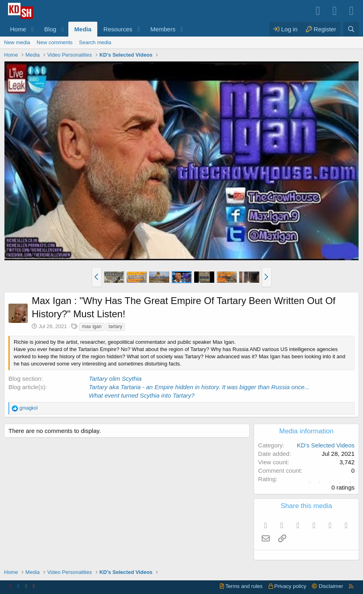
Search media (95, 42)
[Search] (351, 29)
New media (17, 42)
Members (163, 29)
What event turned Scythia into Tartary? (142, 395)
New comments (55, 42)
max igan (92, 326)
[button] (32, 29)
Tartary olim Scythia (115, 378)
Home (18, 29)
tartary (115, 326)
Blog (50, 29)
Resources (117, 29)
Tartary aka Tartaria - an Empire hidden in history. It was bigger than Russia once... (199, 387)
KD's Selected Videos (326, 445)
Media (83, 29)
